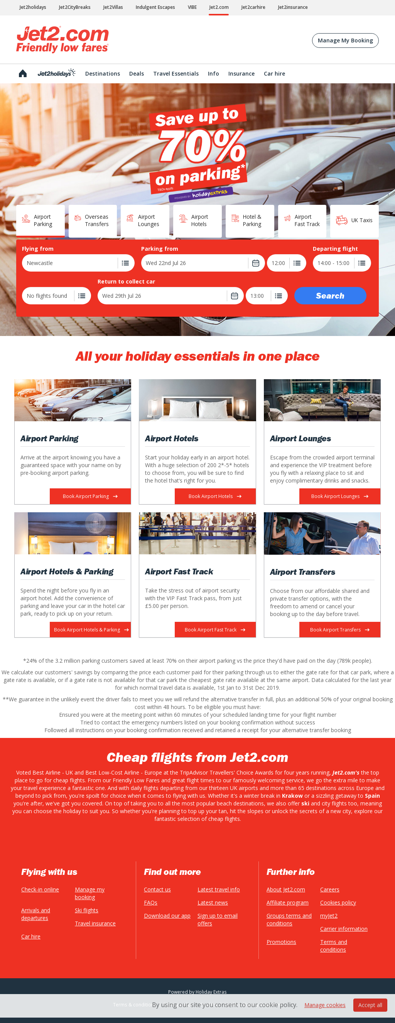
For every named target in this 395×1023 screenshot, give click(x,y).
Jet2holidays (33, 7)
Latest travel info (219, 889)
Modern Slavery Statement (253, 1004)
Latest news (213, 902)
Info (213, 73)
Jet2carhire (253, 7)
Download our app (167, 915)
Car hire (31, 936)
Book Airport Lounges (339, 496)
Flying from (38, 248)
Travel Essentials (176, 73)
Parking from (159, 248)
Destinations (102, 73)
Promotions (281, 941)
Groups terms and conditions (289, 919)
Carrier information (344, 928)
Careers (329, 889)
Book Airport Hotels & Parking (91, 629)
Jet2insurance (293, 7)
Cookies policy (338, 902)
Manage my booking (90, 893)
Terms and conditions (333, 945)
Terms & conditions (135, 1004)
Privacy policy (178, 1004)
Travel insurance (95, 923)
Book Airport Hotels (215, 496)
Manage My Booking (345, 40)
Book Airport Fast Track (215, 629)
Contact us (157, 889)
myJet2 (329, 915)
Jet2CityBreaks (75, 7)
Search (330, 295)
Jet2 (62, 40)
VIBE (192, 7)
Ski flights (86, 910)
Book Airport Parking (90, 496)
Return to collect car (126, 281)
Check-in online (40, 889)
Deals (136, 73)
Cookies (208, 1004)
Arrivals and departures (35, 914)
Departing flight (335, 248)
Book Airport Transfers (340, 629)
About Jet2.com (286, 889)
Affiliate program (288, 902)
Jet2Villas (113, 7)
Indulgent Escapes (155, 7)
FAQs (150, 902)
